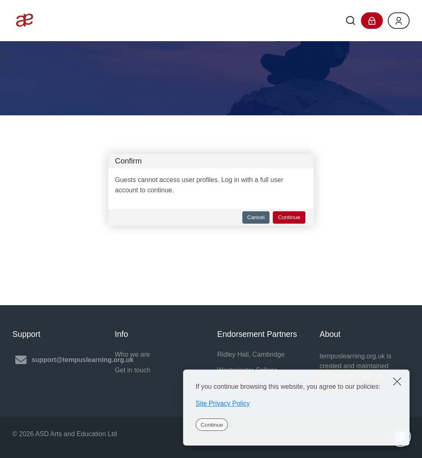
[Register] (399, 20)
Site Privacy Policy (223, 403)
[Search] (350, 20)
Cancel (256, 217)
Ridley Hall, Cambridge (251, 354)
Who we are (132, 354)
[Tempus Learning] (24, 20)
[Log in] (372, 20)
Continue (212, 425)
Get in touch (132, 370)
